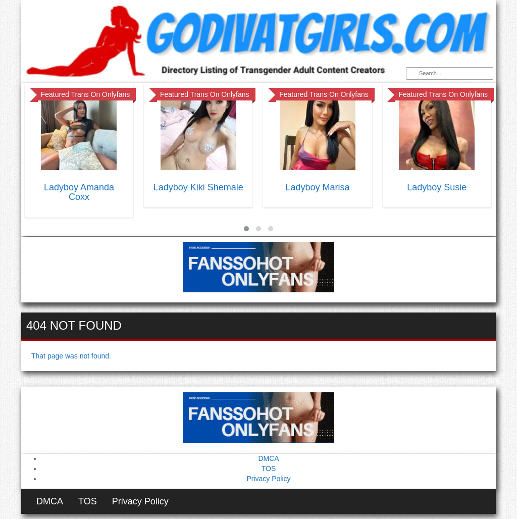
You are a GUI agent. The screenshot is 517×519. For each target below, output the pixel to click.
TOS (269, 468)
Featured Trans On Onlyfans (85, 94)
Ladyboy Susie (437, 187)
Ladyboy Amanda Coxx (79, 192)
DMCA (268, 458)
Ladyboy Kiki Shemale (198, 187)
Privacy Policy (268, 479)
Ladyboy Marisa (317, 187)
